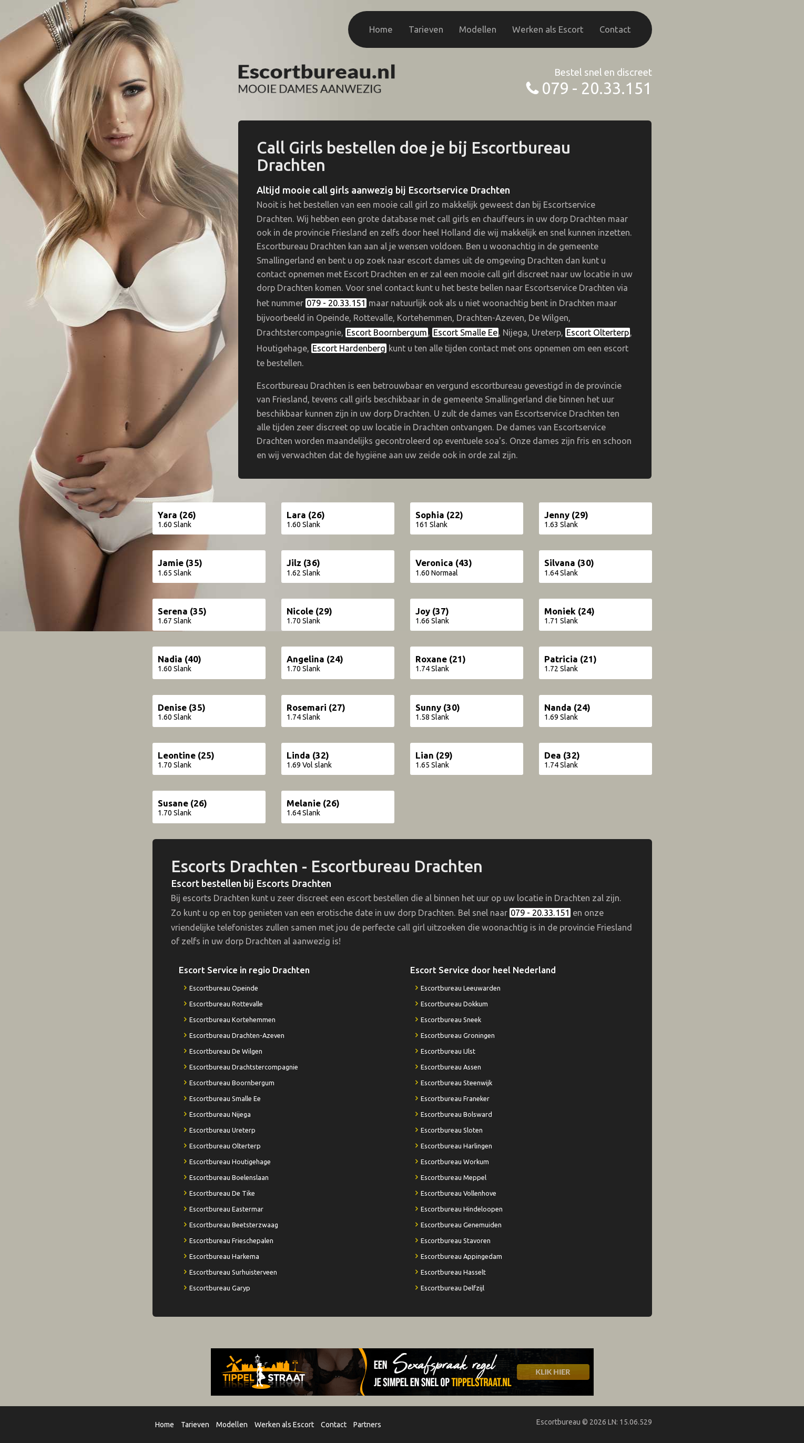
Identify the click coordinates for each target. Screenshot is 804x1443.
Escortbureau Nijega (220, 1114)
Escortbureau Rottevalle (226, 1003)
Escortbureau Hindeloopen (462, 1209)
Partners (367, 1424)
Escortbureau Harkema (224, 1256)
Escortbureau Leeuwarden (461, 988)
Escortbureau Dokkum (454, 1003)
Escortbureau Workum (455, 1161)
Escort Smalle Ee (465, 332)
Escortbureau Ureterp (222, 1130)
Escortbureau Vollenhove (458, 1193)
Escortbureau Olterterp (225, 1145)
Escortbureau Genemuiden (461, 1224)
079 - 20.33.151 (597, 88)
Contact (615, 29)
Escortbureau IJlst (448, 1051)
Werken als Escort (548, 29)
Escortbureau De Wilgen (225, 1051)
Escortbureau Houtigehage (230, 1161)
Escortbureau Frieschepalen (231, 1240)
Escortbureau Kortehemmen (232, 1019)
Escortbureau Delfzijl (452, 1287)
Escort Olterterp (597, 332)
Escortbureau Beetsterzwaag (233, 1224)
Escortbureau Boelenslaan (229, 1177)
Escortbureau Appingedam (461, 1256)
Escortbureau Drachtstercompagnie (243, 1067)
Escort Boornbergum (387, 332)
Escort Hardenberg (348, 348)
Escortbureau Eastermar (226, 1209)
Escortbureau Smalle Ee (225, 1098)
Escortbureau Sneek (451, 1019)
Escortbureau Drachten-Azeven (236, 1035)
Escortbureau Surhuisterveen (233, 1272)
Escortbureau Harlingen (456, 1145)
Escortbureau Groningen (458, 1035)
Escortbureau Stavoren (456, 1240)
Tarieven (426, 29)
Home (381, 29)
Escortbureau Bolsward (456, 1114)
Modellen (477, 29)
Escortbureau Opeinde (223, 988)
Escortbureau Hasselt (453, 1272)
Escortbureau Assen (451, 1067)
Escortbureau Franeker (455, 1098)
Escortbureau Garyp (219, 1287)
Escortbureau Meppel (453, 1177)
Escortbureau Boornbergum (231, 1082)
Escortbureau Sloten (452, 1130)
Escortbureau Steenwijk (456, 1082)
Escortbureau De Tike (222, 1193)
